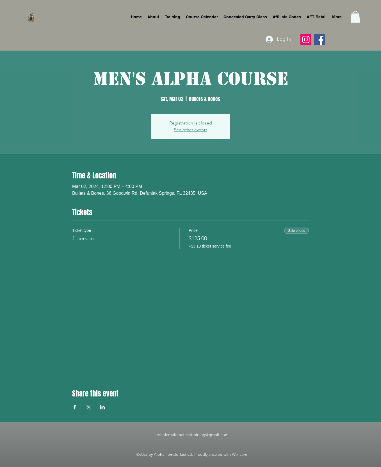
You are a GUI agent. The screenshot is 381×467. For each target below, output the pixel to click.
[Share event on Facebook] (74, 407)
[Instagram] (305, 39)
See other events (190, 129)
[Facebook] (319, 39)
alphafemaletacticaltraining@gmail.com (191, 434)
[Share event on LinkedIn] (102, 407)
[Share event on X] (88, 407)
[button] (355, 17)
